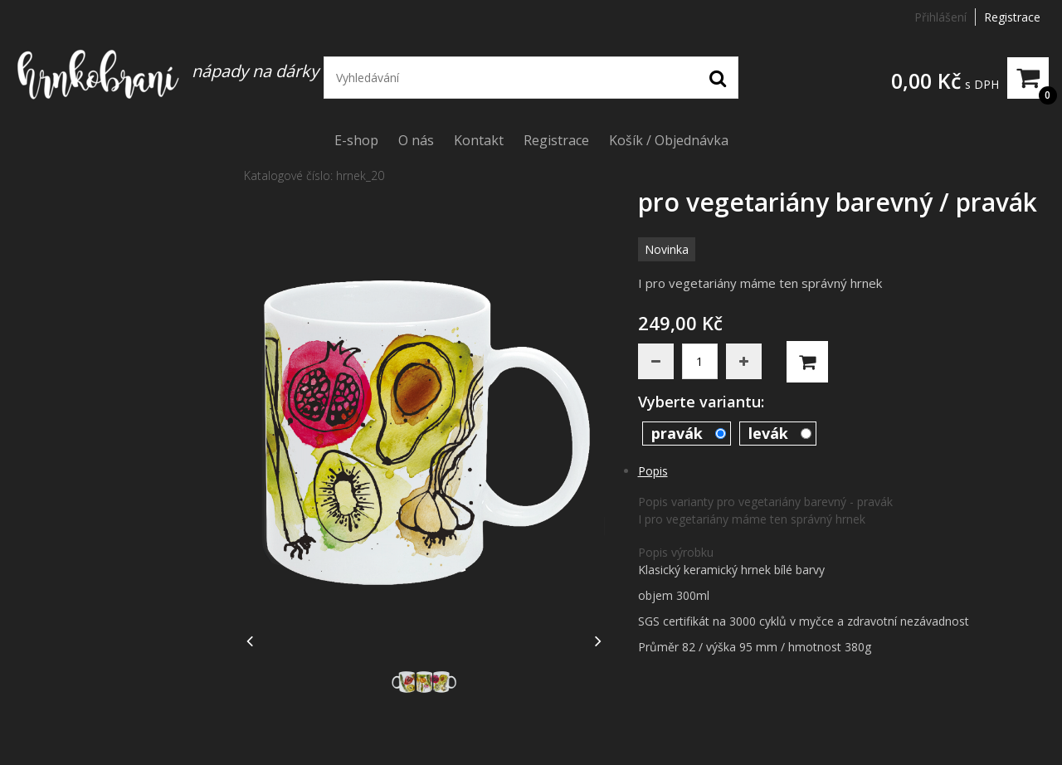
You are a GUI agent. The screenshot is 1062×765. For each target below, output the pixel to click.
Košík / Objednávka (668, 140)
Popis (653, 471)
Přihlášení (940, 17)
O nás (416, 140)
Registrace (1012, 17)
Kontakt (479, 140)
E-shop (356, 140)
